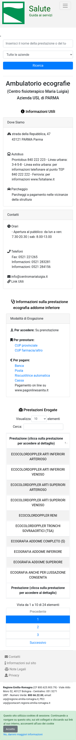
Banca (19, 366)
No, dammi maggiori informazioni (23, 734)
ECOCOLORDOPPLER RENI (38, 515)
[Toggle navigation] (65, 6)
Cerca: (38, 427)
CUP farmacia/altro (29, 350)
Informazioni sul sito (20, 663)
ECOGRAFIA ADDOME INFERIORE (38, 552)
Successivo (38, 643)
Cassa (19, 380)
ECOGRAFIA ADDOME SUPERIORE (37, 562)
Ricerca (38, 65)
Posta (19, 371)
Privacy (12, 675)
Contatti (12, 657)
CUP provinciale (26, 345)
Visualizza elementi (38, 419)
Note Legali (15, 669)
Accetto (10, 729)
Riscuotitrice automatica (32, 375)
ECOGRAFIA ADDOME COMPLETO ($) (38, 541)
